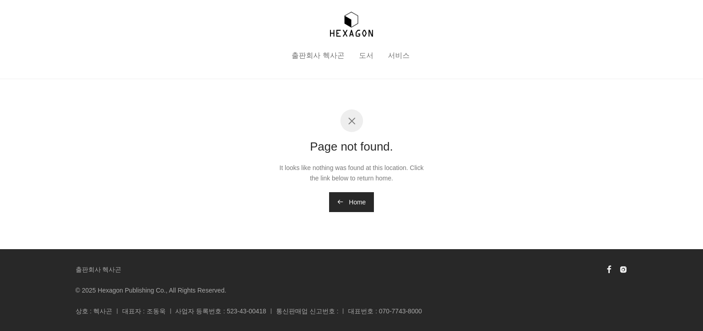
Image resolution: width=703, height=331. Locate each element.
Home (351, 202)
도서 (366, 55)
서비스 (399, 55)
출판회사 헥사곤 (318, 55)
